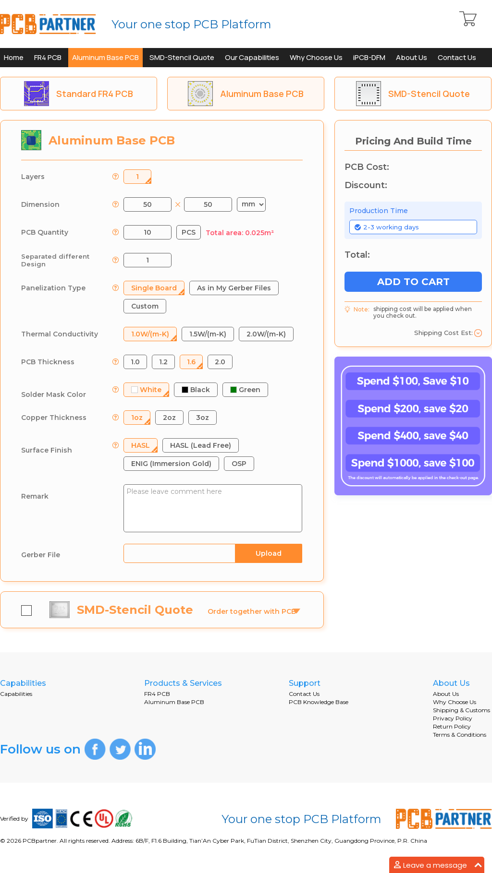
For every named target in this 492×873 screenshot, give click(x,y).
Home (14, 57)
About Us (411, 57)
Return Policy (452, 726)
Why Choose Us (316, 57)
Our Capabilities (252, 57)
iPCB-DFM (369, 57)
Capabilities (16, 693)
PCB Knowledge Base (318, 702)
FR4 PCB (48, 57)
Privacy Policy (452, 718)
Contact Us (457, 57)
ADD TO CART (413, 281)
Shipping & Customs (461, 710)
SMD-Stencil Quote (181, 57)
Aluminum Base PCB (105, 57)
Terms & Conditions (459, 734)
